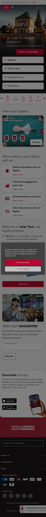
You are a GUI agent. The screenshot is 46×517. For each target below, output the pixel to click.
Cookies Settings (23, 269)
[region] (23, 258)
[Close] (41, 245)
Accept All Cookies (23, 262)
